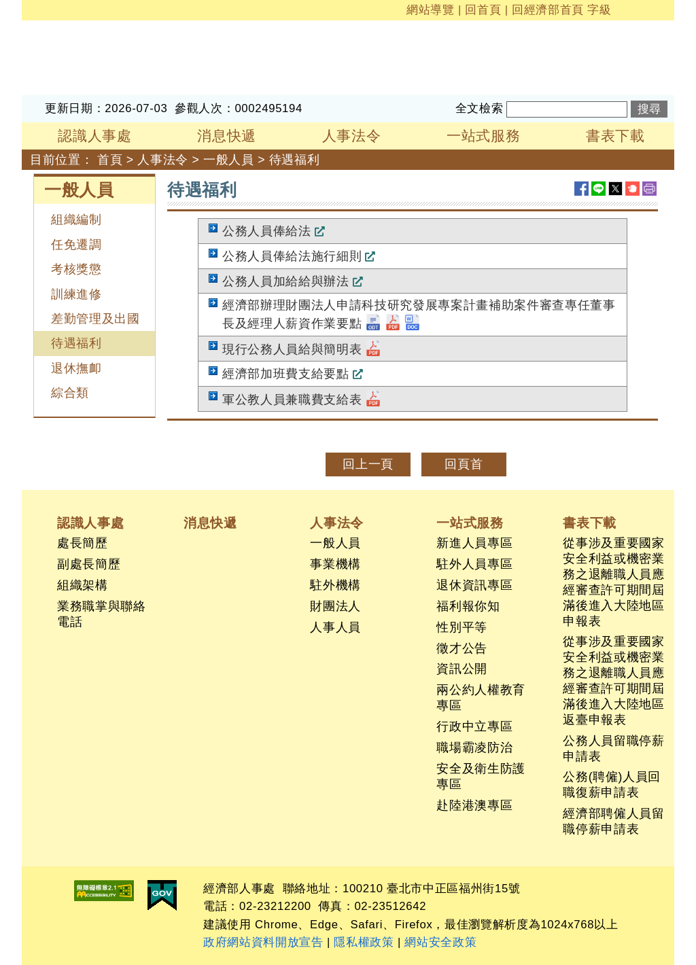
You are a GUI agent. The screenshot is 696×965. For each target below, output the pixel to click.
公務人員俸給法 (266, 231)
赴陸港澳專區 (474, 805)
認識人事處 (90, 522)
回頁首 (464, 464)
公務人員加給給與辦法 (285, 281)
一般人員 (228, 159)
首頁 (109, 159)
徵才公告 (461, 648)
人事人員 (335, 627)
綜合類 (70, 393)
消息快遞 (210, 522)
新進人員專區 (474, 543)
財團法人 (335, 606)
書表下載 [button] (615, 135)
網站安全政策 (440, 942)
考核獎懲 (76, 269)
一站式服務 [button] (483, 135)
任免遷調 (76, 244)
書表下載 (589, 522)
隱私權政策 (364, 942)
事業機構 (335, 564)
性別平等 (461, 627)
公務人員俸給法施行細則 (292, 256)
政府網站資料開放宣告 (263, 942)
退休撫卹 (76, 368)
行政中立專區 (474, 726)
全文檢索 (479, 108)
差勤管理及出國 (95, 319)
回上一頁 (368, 464)
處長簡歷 (82, 543)
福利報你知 (468, 606)
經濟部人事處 (60, 29)
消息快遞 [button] (226, 135)
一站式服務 (469, 522)
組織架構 (82, 585)
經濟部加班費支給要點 (285, 374)
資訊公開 (461, 669)
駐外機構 (335, 585)
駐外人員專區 (474, 564)
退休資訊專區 (474, 585)
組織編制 (76, 219)
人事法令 (162, 159)
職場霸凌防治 (474, 747)
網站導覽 (430, 9)
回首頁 (483, 9)
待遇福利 (294, 159)
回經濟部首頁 (548, 9)
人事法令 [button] (351, 135)
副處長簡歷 (88, 564)
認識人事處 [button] (94, 135)
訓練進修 (76, 294)
